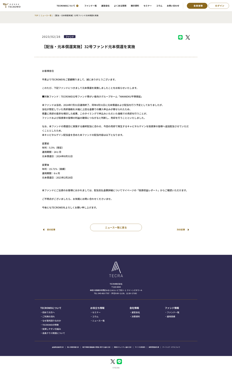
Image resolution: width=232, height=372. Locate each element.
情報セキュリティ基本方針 (122, 347)
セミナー (148, 5)
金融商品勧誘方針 (58, 347)
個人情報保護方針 (73, 347)
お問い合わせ (173, 5)
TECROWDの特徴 (50, 324)
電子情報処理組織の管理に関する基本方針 (96, 347)
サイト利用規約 (140, 347)
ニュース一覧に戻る (116, 227)
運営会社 (105, 5)
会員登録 (198, 5)
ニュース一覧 (46, 15)
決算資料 (136, 316)
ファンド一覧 (90, 5)
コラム (159, 5)
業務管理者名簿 (154, 347)
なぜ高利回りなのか (51, 320)
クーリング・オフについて (171, 347)
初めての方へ (48, 312)
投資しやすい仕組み (51, 328)
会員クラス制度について (53, 333)
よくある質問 (120, 5)
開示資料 (135, 5)
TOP (36, 15)
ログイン (219, 5)
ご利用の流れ (48, 316)
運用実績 (171, 316)
